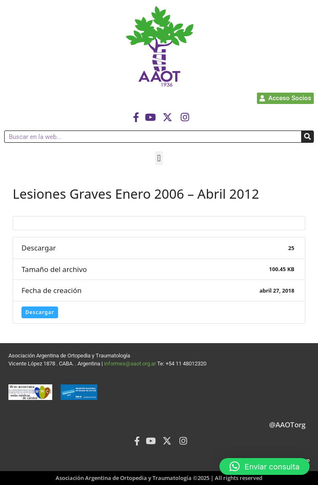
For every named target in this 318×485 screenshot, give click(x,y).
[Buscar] (307, 136)
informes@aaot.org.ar (130, 363)
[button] (159, 158)
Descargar (39, 312)
